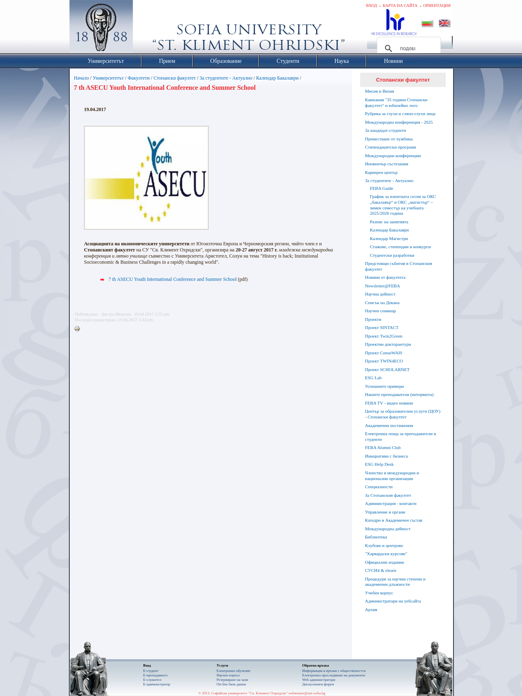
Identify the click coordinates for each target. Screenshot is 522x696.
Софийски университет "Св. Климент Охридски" (147, 28)
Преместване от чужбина (389, 138)
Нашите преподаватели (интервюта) (399, 394)
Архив (371, 609)
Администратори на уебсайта (393, 600)
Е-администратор (156, 684)
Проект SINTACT (381, 327)
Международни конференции (393, 155)
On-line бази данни (231, 684)
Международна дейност (388, 528)
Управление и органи (385, 511)
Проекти (373, 319)
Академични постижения (389, 425)
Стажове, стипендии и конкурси (400, 246)
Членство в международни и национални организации (392, 475)
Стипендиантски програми (390, 147)
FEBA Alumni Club (382, 447)
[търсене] (407, 48)
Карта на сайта (400, 5)
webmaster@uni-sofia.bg (306, 693)
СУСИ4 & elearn (380, 570)
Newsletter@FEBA (382, 285)
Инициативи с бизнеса (386, 456)
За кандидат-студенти (385, 130)
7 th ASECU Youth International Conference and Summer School (172, 279)
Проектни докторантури (388, 344)
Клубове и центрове (384, 545)
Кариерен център (381, 172)
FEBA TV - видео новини (389, 402)
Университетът (108, 78)
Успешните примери (384, 386)
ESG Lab (373, 377)
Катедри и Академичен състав (393, 520)
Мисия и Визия (379, 91)
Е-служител (152, 680)
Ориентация (437, 5)
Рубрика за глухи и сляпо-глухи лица (400, 113)
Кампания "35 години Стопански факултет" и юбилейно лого (396, 102)
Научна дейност (380, 293)
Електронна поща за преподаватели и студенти (400, 436)
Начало (81, 78)
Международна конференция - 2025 (399, 122)
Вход (371, 5)
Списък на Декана (382, 302)
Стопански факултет (174, 78)
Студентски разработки (392, 255)
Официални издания (384, 562)
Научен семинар (380, 310)
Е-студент (151, 671)
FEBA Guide (381, 188)
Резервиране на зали (232, 680)
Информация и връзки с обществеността (333, 671)
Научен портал (228, 675)
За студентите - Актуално (225, 78)
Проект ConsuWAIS (384, 352)
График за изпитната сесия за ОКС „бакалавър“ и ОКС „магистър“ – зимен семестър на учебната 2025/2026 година (403, 205)
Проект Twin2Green (384, 336)
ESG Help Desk (379, 464)
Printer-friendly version (79, 329)
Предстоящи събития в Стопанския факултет (398, 266)
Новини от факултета (385, 277)
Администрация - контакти (390, 503)
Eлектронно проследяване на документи (333, 675)
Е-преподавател (155, 675)
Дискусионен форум (318, 684)
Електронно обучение (233, 671)
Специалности (379, 486)
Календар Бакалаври (277, 78)
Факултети (139, 78)
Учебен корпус (379, 592)
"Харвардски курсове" (386, 553)
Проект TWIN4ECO (384, 360)
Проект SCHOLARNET (387, 369)
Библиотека (376, 536)
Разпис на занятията (389, 221)
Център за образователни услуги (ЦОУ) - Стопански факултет (402, 414)
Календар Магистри (389, 238)
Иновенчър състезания (386, 163)
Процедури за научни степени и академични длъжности (395, 581)
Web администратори (318, 680)
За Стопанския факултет (388, 495)
